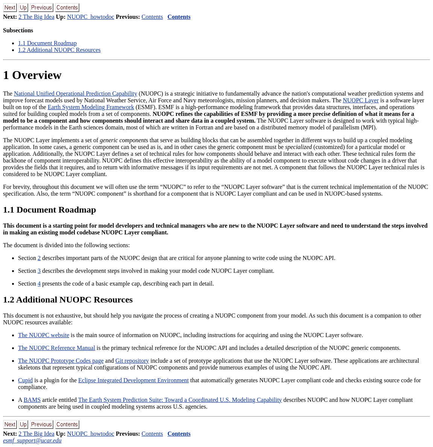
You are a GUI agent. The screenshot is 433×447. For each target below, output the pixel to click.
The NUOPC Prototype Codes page (61, 360)
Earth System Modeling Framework (91, 107)
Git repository (132, 360)
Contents (152, 17)
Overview (32, 75)
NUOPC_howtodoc (90, 17)
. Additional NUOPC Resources (59, 50)
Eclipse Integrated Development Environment (133, 380)
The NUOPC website (43, 335)
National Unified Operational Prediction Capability (75, 93)
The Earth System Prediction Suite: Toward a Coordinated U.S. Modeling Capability (180, 400)
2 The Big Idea (36, 17)
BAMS (32, 400)
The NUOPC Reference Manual (56, 348)
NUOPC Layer (361, 100)
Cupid (25, 380)
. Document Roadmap (47, 43)
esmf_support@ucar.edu (32, 440)
